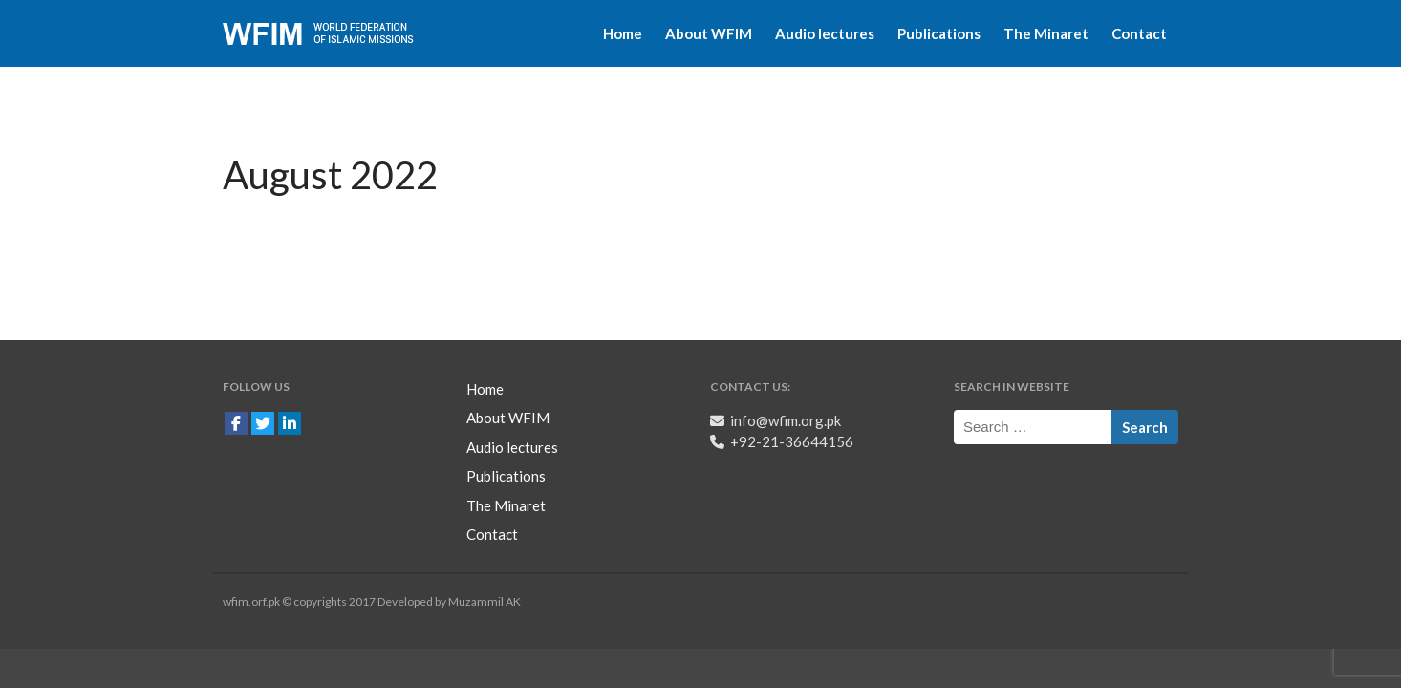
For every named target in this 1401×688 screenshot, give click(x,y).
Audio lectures (824, 33)
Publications (939, 33)
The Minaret (1045, 33)
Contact (1139, 33)
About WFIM (708, 33)
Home (622, 33)
